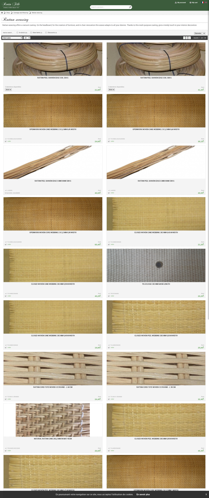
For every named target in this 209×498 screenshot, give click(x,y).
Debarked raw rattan (117, 459)
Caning (112, 465)
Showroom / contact (72, 473)
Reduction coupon (94, 470)
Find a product (93, 457)
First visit (91, 454)
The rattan (113, 457)
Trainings (68, 457)
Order (90, 459)
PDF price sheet (70, 462)
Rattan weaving (37, 13)
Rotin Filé (69, 449)
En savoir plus (143, 494)
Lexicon (113, 449)
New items (37, 33)
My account (92, 467)
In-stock (23, 33)
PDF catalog (69, 465)
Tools (112, 454)
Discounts (52, 33)
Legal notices (106, 487)
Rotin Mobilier (70, 470)
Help (90, 449)
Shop (8, 13)
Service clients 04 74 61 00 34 (111, 429)
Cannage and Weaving (20, 13)
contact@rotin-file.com (105, 436)
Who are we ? (69, 454)
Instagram (138, 457)
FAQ (89, 473)
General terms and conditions (89, 487)
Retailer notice (70, 459)
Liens (66, 475)
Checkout (91, 462)
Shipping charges (71, 467)
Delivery (91, 465)
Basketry (113, 462)
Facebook (138, 454)
